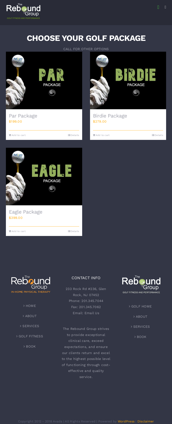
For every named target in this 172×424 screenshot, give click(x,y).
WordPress (126, 421)
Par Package (23, 116)
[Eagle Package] (44, 177)
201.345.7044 (92, 301)
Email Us (92, 313)
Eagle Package (25, 212)
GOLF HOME (141, 306)
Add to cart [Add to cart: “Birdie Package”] (103, 135)
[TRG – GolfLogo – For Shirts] (23, 4)
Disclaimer (145, 421)
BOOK (31, 346)
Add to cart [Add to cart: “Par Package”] (19, 135)
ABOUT (31, 316)
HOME (31, 306)
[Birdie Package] (128, 80)
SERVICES (30, 326)
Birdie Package (110, 116)
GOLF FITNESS (31, 336)
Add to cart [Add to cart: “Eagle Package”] (19, 231)
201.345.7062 (90, 307)
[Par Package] (44, 80)
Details (75, 135)
